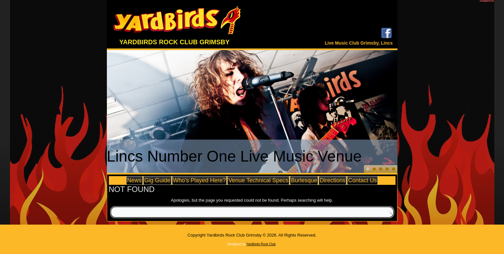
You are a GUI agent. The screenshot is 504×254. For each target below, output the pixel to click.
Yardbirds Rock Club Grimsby (174, 42)
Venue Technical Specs (258, 180)
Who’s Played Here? (199, 180)
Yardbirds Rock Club (261, 244)
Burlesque (304, 180)
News (134, 180)
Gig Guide (157, 180)
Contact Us (362, 180)
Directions (332, 180)
